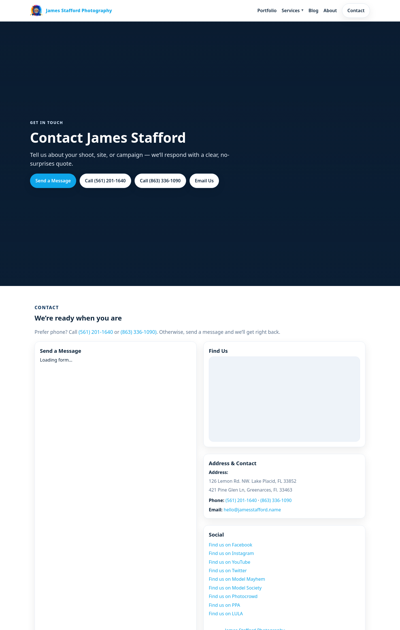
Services (291, 10)
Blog (313, 10)
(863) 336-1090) (139, 331)
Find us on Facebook (230, 545)
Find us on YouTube (229, 562)
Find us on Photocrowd (233, 596)
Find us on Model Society (235, 588)
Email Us (204, 181)
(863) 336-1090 (276, 500)
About (330, 10)
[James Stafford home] (71, 10)
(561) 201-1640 (95, 331)
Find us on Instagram (231, 553)
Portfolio (266, 10)
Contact (356, 10)
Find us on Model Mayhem (237, 579)
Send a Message (53, 181)
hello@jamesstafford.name (252, 510)
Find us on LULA (226, 613)
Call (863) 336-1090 (160, 181)
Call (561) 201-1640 (105, 181)
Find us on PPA (224, 605)
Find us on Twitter (228, 570)
